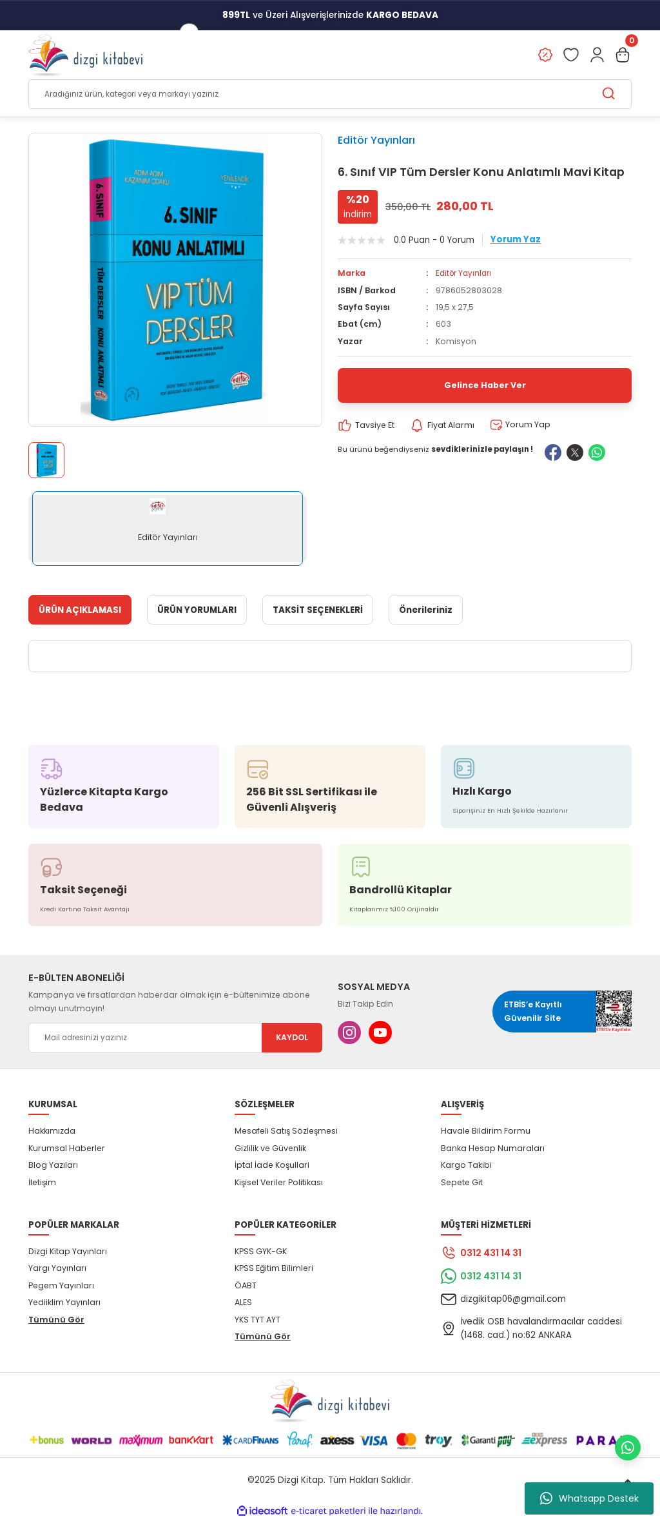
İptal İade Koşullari (272, 1165)
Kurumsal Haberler (66, 1148)
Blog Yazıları (53, 1165)
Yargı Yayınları (57, 1268)
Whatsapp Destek (589, 1498)
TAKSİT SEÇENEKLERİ (318, 610)
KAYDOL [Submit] (292, 1037)
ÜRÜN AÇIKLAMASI (80, 610)
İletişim (42, 1182)
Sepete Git (462, 1182)
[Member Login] (597, 55)
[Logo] (85, 55)
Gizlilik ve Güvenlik (270, 1148)
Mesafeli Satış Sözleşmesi (286, 1131)
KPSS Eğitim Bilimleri (274, 1268)
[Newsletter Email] (175, 1038)
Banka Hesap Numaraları (493, 1148)
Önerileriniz (425, 610)
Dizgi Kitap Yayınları (67, 1251)
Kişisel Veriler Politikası (279, 1182)
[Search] (330, 95)
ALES (243, 1302)
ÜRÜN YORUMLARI (197, 610)
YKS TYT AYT (257, 1319)
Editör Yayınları (376, 140)
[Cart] (623, 55)
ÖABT (246, 1285)
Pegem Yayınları (61, 1285)
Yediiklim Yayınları (64, 1302)
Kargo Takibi (466, 1165)
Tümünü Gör (56, 1319)
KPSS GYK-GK (261, 1251)
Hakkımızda (51, 1131)
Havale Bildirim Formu (485, 1131)
